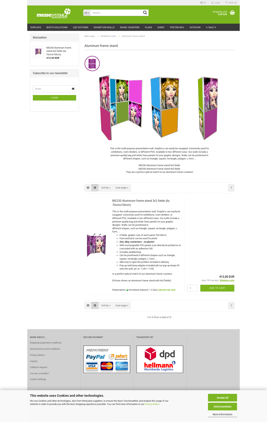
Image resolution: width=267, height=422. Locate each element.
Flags (148, 27)
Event (161, 27)
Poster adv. (177, 27)
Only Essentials (222, 406)
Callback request (38, 367)
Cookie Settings (38, 379)
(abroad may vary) (166, 290)
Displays (35, 27)
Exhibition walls (104, 27)
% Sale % (211, 27)
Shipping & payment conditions (46, 342)
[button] (203, 2)
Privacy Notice (152, 404)
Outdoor (195, 27)
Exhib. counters (129, 27)
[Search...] (86, 12)
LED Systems (80, 27)
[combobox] (106, 187)
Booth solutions (57, 27)
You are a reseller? (39, 373)
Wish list (231, 2)
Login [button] (215, 2)
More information (222, 414)
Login (54, 98)
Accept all (222, 397)
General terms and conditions (45, 348)
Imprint (33, 361)
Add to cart (217, 288)
